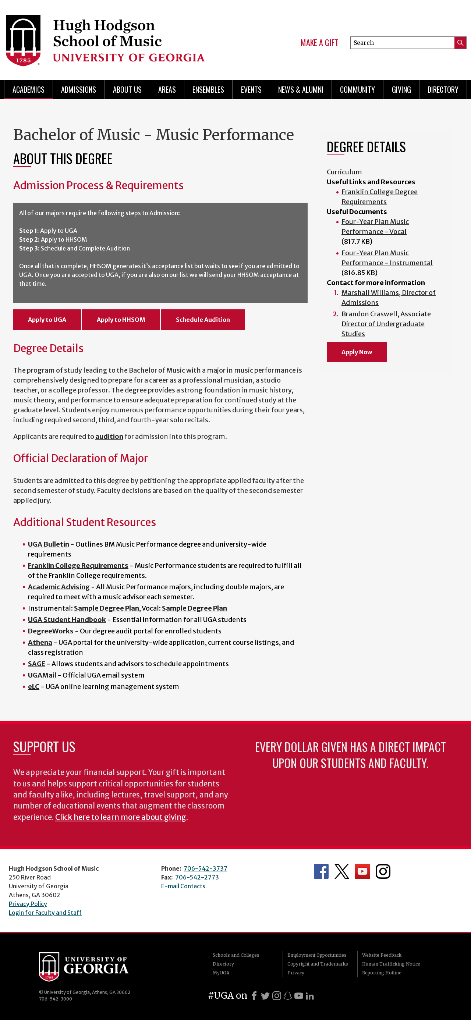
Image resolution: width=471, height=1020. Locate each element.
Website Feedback (381, 955)
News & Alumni (300, 89)
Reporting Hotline (381, 972)
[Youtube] (298, 995)
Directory (443, 89)
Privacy (295, 972)
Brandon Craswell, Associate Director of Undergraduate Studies (386, 324)
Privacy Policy (28, 903)
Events (251, 89)
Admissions (78, 89)
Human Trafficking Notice (391, 964)
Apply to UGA (47, 319)
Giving (401, 89)
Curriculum (344, 172)
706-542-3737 (205, 868)
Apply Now (356, 352)
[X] (265, 995)
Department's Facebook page (321, 871)
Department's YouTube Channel (362, 871)
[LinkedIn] (309, 995)
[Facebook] (254, 995)
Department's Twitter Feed (341, 871)
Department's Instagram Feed (383, 871)
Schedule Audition (203, 319)
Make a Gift (320, 42)
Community (357, 89)
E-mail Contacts (183, 886)
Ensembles (208, 89)
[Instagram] (276, 995)
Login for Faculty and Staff (45, 912)
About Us (127, 89)
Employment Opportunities (317, 955)
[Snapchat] (287, 995)
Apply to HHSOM (121, 319)
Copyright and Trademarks (317, 964)
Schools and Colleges (236, 955)
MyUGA (221, 972)
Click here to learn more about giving (120, 817)
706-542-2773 (197, 877)
